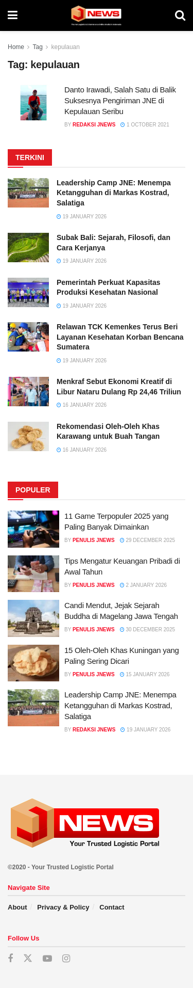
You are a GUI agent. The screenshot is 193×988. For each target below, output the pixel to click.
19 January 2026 (82, 216)
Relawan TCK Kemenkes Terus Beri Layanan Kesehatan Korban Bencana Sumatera (120, 337)
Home (16, 47)
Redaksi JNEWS (94, 125)
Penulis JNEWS (94, 540)
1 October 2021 (144, 125)
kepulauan (65, 47)
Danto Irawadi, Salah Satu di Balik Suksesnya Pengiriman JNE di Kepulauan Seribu (120, 100)
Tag (37, 47)
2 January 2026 (143, 585)
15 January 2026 (145, 674)
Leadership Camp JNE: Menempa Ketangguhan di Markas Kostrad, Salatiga (114, 193)
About (17, 907)
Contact (111, 907)
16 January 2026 (82, 405)
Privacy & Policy (63, 907)
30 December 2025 (147, 629)
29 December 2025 (147, 540)
